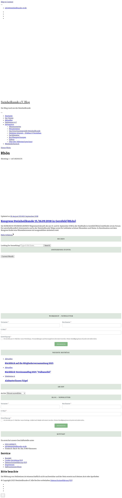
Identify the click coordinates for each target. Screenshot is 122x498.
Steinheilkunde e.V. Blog (15, 102)
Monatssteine (14, 129)
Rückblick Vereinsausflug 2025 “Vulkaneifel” (28, 372)
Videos (11, 139)
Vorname (5, 322)
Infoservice (9, 124)
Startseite (9, 116)
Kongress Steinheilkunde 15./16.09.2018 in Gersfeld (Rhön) (38, 221)
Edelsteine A (10, 376)
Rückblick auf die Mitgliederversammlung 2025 (29, 363)
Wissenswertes (15, 127)
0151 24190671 (10, 444)
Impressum (9, 465)
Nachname (66, 322)
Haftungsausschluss (13, 467)
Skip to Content (7, 2)
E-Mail (4, 329)
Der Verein (9, 118)
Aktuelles (9, 120)
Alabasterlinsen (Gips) (16, 380)
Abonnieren (61, 344)
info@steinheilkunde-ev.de (16, 8)
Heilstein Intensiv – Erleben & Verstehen (25, 133)
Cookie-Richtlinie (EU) (14, 460)
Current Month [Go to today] (8, 256)
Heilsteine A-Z (11, 122)
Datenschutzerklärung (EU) (16, 462)
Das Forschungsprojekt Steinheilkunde (24, 131)
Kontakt (8, 458)
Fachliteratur (14, 135)
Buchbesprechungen (17, 137)
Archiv (3, 393)
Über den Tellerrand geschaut (20, 142)
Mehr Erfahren (7, 235)
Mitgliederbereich (12, 144)
